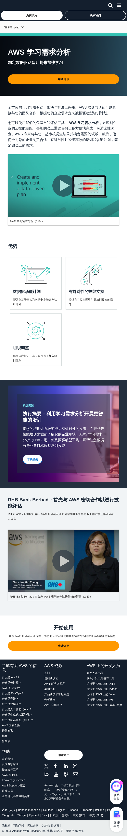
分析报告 (49, 699)
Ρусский (34, 815)
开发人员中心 (95, 673)
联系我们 (7, 758)
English (60, 810)
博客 (4, 735)
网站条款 (32, 825)
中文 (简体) (79, 815)
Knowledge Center (13, 780)
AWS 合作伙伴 (53, 705)
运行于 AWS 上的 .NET (101, 683)
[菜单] (119, 4)
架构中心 (49, 689)
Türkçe (21, 815)
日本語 (54, 815)
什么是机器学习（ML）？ (17, 720)
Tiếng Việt (8, 815)
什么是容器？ (10, 698)
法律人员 (7, 790)
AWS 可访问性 (11, 688)
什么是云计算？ (11, 682)
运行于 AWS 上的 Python (102, 689)
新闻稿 (6, 741)
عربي (12, 810)
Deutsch (48, 810)
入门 (47, 673)
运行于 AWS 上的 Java (101, 694)
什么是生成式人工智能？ (17, 714)
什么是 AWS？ (11, 677)
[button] (32, 15)
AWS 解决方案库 (54, 683)
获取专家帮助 (10, 764)
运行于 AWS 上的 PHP (101, 699)
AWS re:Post (10, 774)
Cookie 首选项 (50, 825)
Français (87, 810)
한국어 (65, 815)
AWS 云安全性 (11, 725)
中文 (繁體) (96, 815)
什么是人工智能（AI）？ (17, 709)
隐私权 (6, 825)
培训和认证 (11, 27)
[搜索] (110, 4)
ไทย (44, 815)
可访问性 (18, 825)
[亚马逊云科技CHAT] (116, 787)
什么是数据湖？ (11, 704)
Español (74, 810)
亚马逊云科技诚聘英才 (16, 796)
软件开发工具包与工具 (100, 678)
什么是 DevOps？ (13, 693)
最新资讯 (7, 730)
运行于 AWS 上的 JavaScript (104, 705)
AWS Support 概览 (13, 785)
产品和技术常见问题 (56, 694)
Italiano (99, 810)
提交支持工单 (10, 769)
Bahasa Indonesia (29, 810)
